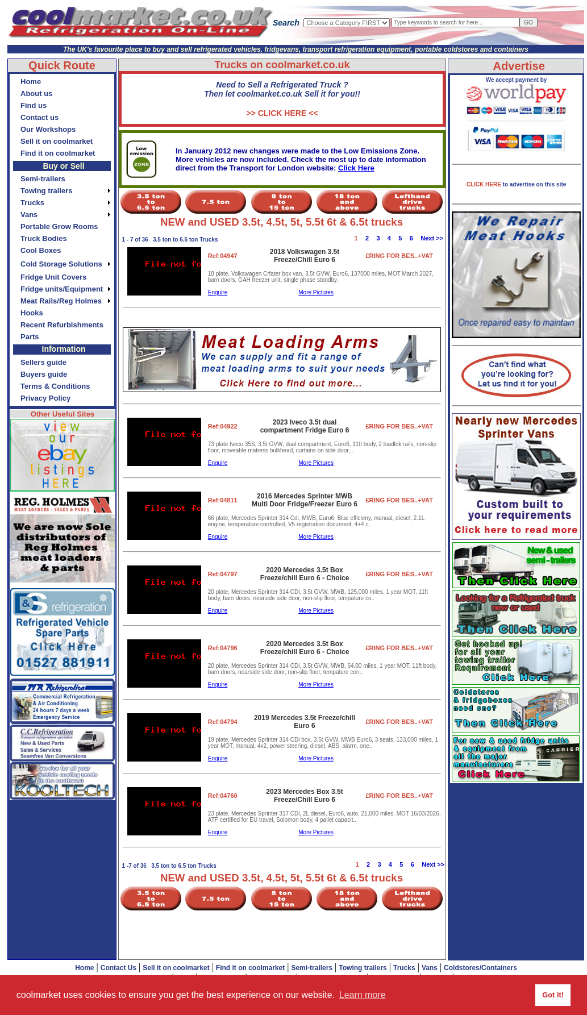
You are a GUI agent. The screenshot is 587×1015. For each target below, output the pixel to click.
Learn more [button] (362, 995)
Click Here (356, 168)
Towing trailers (362, 968)
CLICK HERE (485, 184)
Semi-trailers (311, 968)
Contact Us (118, 968)
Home (84, 968)
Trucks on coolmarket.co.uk (281, 64)
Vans (430, 968)
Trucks (404, 968)
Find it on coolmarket (250, 968)
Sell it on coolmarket (176, 968)
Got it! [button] (553, 995)
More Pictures (316, 292)
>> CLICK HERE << (282, 113)
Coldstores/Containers (480, 968)
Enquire (217, 292)
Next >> (432, 238)
